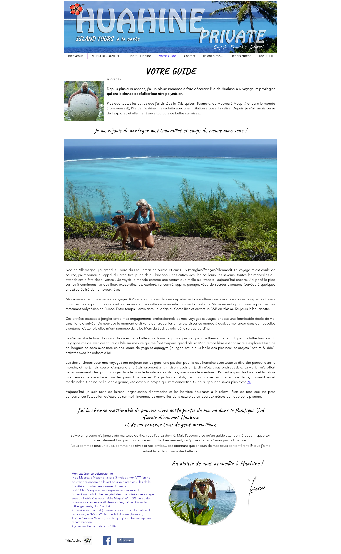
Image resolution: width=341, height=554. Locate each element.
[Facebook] (107, 540)
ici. (249, 382)
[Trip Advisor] (88, 540)
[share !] (125, 540)
